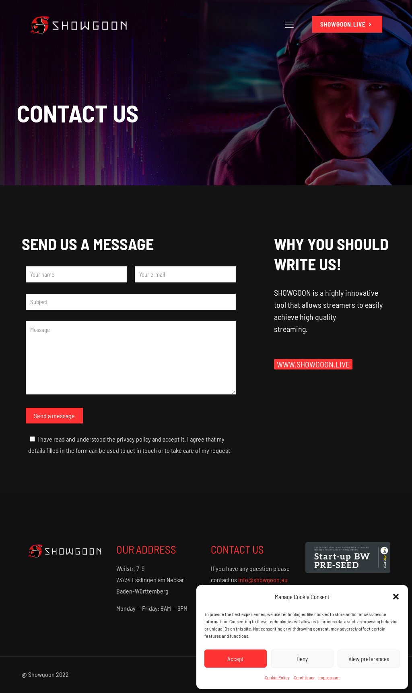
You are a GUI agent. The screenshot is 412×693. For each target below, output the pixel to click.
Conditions (304, 677)
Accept (235, 658)
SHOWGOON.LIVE (347, 24)
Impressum (329, 677)
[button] (396, 597)
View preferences (368, 658)
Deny (302, 658)
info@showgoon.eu (263, 579)
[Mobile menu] (289, 24)
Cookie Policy (277, 677)
